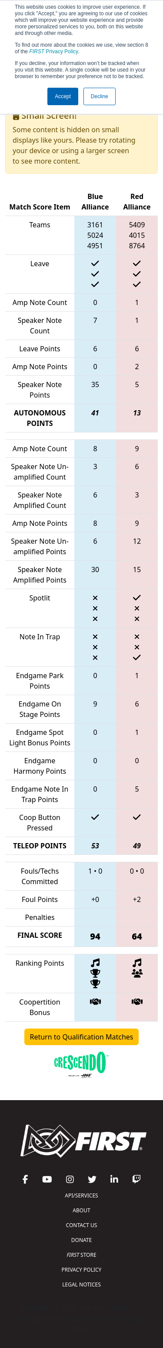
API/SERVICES (81, 1195)
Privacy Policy (53, 51)
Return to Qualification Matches (81, 1037)
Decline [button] (99, 96)
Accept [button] (63, 96)
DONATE (81, 1240)
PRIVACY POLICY (82, 1269)
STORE (81, 1255)
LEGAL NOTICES (81, 1284)
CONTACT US (81, 1225)
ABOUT (81, 1210)
